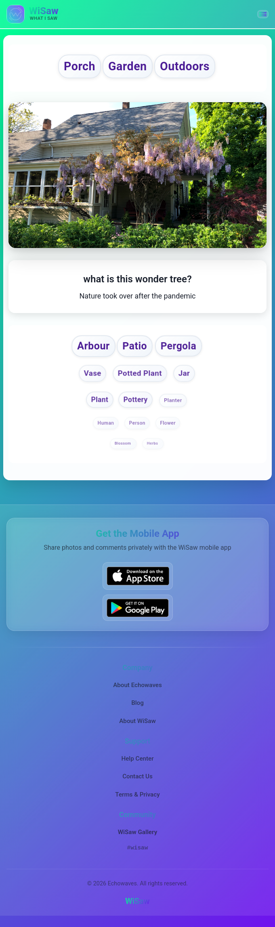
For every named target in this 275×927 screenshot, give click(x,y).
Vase (91, 377)
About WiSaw (137, 725)
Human (106, 427)
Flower (168, 427)
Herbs (153, 448)
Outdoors (189, 67)
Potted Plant (140, 377)
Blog (137, 707)
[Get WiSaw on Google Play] (138, 612)
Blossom (123, 448)
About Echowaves (137, 689)
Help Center (137, 763)
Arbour (90, 348)
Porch (74, 67)
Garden (126, 67)
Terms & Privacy (137, 799)
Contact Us (137, 781)
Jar (186, 377)
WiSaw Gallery (137, 836)
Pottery (135, 403)
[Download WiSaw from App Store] (138, 580)
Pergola (180, 348)
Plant (99, 403)
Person (137, 427)
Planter (173, 404)
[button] (263, 14)
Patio (135, 348)
